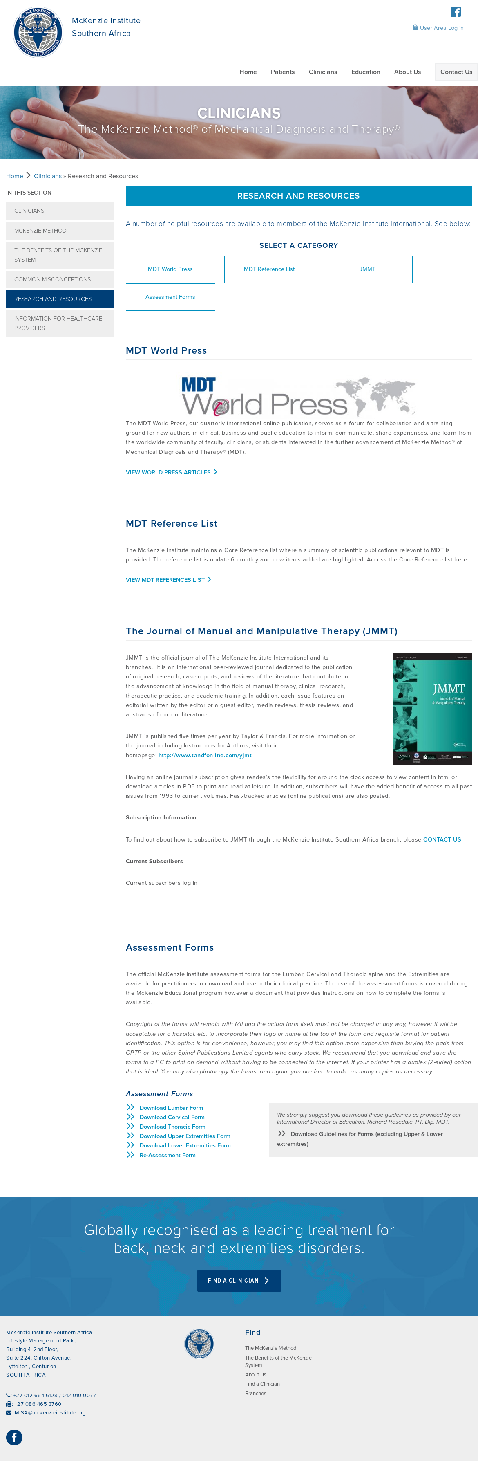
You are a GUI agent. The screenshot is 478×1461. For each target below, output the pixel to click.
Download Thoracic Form (165, 1098)
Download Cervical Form (165, 1089)
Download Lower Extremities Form (178, 1117)
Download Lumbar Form (164, 1080)
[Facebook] (456, 14)
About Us (407, 72)
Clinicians (323, 72)
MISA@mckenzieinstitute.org (50, 1385)
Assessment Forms (430, 269)
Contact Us (456, 72)
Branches (255, 1365)
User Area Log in (438, 27)
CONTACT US (442, 811)
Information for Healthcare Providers (58, 323)
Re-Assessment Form (161, 1127)
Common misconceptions (52, 279)
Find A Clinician (239, 1252)
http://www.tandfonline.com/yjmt (205, 727)
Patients (283, 72)
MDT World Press (165, 269)
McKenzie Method (40, 230)
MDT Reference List (253, 269)
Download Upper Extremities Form (178, 1108)
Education (365, 72)
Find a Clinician (262, 1356)
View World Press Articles (172, 444)
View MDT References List (169, 552)
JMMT (342, 269)
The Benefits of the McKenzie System (58, 255)
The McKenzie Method (270, 1320)
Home (248, 72)
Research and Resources (53, 299)
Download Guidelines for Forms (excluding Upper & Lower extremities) (360, 1110)
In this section (28, 192)
